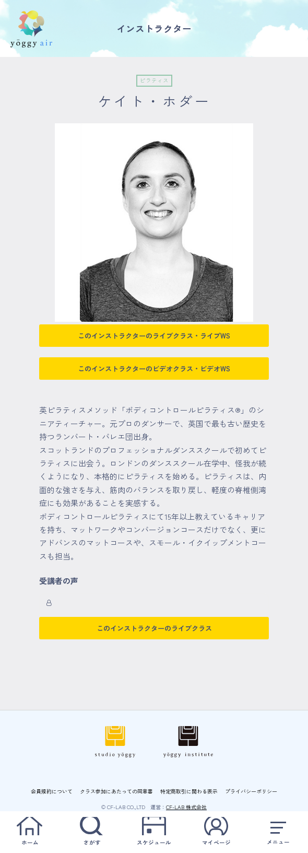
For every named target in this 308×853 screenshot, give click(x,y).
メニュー (278, 831)
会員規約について (52, 791)
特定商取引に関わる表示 (189, 791)
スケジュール (154, 831)
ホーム (30, 831)
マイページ (216, 831)
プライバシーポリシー (251, 791)
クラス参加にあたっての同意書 (116, 791)
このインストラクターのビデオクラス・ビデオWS (154, 368)
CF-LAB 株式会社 (186, 807)
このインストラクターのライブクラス (154, 628)
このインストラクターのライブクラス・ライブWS (154, 336)
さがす (92, 831)
